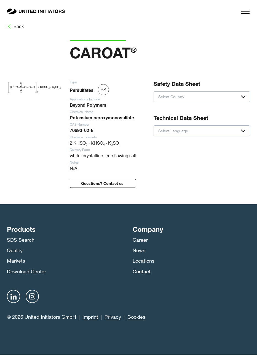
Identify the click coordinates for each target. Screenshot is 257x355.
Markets (16, 261)
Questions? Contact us (103, 182)
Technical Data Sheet (181, 117)
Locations (143, 261)
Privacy (113, 317)
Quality (15, 250)
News (139, 250)
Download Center (26, 271)
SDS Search (20, 240)
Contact (142, 271)
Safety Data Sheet (177, 83)
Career (140, 240)
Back (19, 26)
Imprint (90, 317)
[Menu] (245, 11)
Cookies (136, 317)
